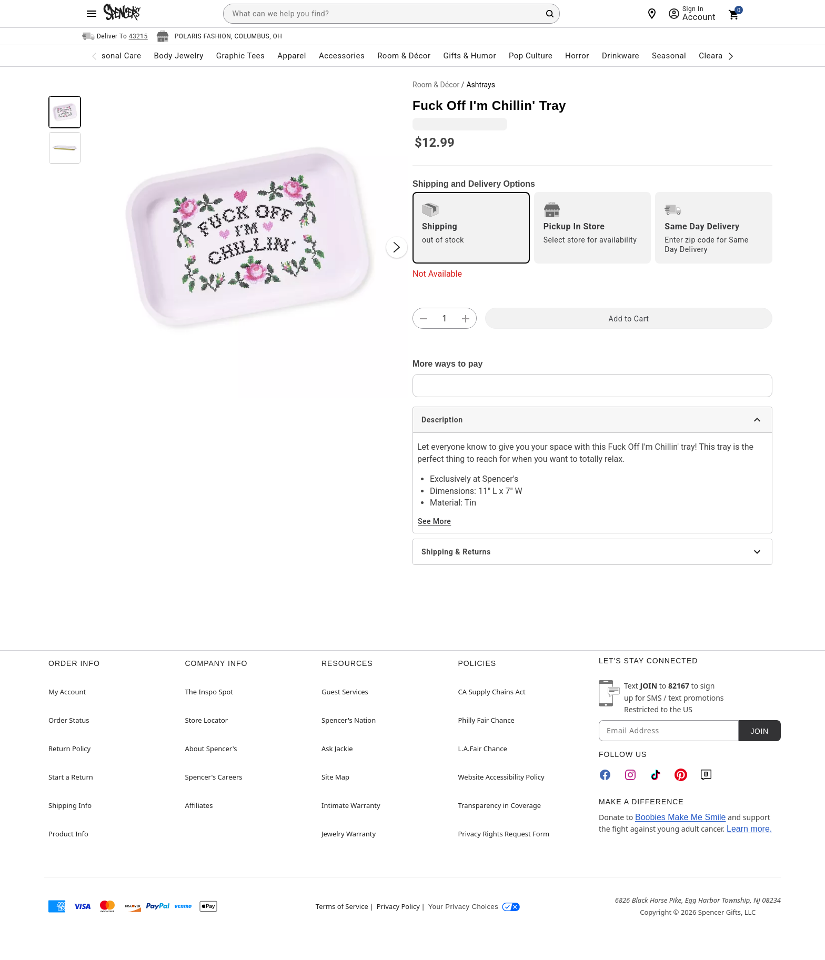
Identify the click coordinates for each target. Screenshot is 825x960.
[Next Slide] (396, 247)
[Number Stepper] (444, 318)
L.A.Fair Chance (482, 748)
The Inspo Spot (209, 691)
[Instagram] (630, 774)
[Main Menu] (91, 13)
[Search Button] (549, 13)
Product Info (68, 833)
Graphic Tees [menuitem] (240, 55)
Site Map (335, 777)
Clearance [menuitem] (717, 55)
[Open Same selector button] (115, 36)
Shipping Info (70, 805)
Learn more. (749, 828)
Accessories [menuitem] (342, 55)
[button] (246, 236)
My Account (67, 691)
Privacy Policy (398, 906)
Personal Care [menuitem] (115, 55)
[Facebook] (605, 774)
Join (759, 731)
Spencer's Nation (348, 720)
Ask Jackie (337, 748)
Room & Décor (436, 84)
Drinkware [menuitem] (620, 55)
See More (434, 521)
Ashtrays (480, 84)
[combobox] (391, 13)
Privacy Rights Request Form (504, 833)
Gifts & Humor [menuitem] (469, 55)
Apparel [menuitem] (291, 55)
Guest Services (344, 691)
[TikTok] (655, 774)
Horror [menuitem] (577, 55)
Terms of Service (342, 906)
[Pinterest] (681, 774)
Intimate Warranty (350, 805)
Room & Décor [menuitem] (403, 55)
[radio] (471, 228)
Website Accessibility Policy (501, 777)
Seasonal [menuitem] (669, 55)
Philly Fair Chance (486, 720)
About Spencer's (211, 748)
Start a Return (70, 777)
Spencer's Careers (214, 777)
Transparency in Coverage (499, 805)
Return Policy (69, 748)
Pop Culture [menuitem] (530, 55)
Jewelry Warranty (348, 833)
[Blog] (706, 774)
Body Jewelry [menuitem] (178, 55)
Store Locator (206, 720)
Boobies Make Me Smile (680, 817)
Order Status (68, 720)
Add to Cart (629, 319)
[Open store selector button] (219, 36)
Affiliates (199, 805)
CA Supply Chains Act (492, 691)
